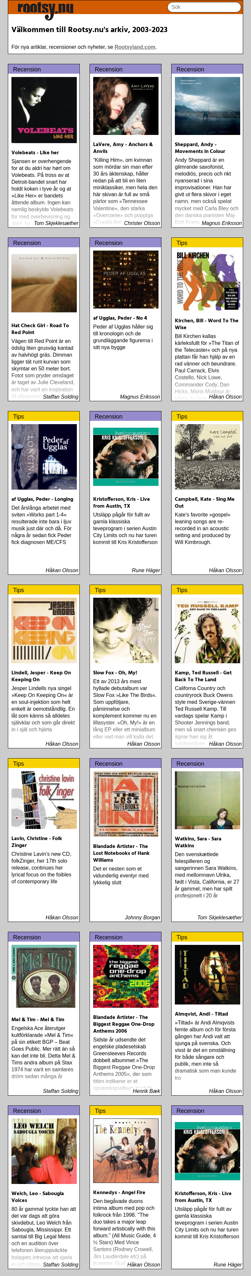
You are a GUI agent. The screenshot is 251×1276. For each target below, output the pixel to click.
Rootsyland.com (135, 47)
